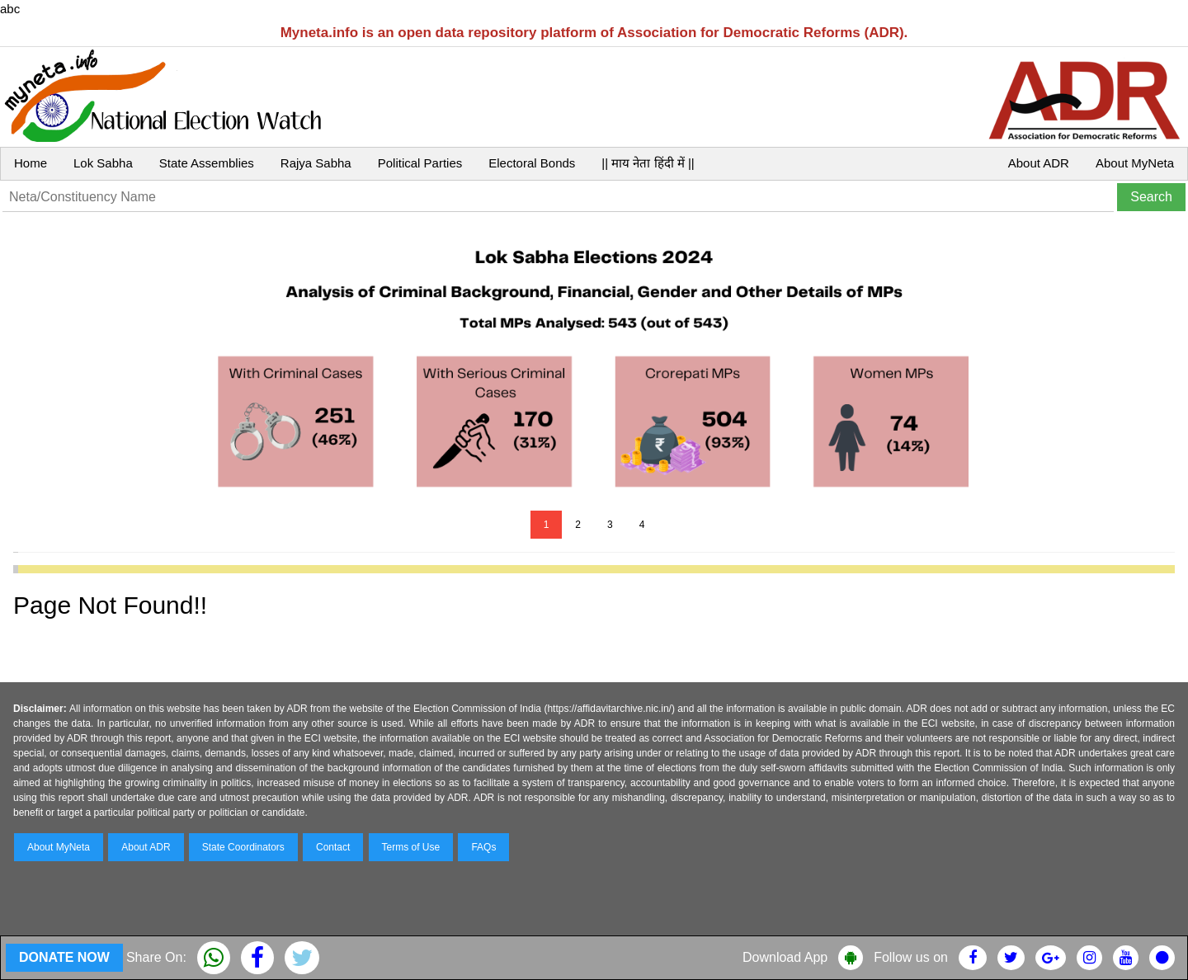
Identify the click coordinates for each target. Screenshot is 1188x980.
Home (30, 163)
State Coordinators (243, 847)
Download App (784, 957)
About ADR (1038, 163)
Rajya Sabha (315, 163)
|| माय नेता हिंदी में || (647, 163)
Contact (333, 847)
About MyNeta (1135, 163)
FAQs (483, 847)
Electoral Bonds (531, 163)
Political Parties (420, 163)
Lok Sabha (103, 163)
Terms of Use (411, 847)
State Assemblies (206, 163)
